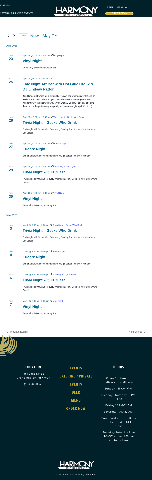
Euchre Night (34, 149)
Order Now (119, 13)
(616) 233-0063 (33, 384)
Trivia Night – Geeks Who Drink (50, 122)
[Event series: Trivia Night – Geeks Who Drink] (67, 117)
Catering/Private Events (16, 13)
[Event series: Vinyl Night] (57, 55)
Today (23, 36)
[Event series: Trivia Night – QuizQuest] (64, 166)
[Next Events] (14, 36)
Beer (110, 8)
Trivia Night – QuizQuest (44, 172)
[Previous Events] (8, 36)
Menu (120, 8)
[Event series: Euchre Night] (58, 143)
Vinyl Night (32, 61)
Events (5, 6)
